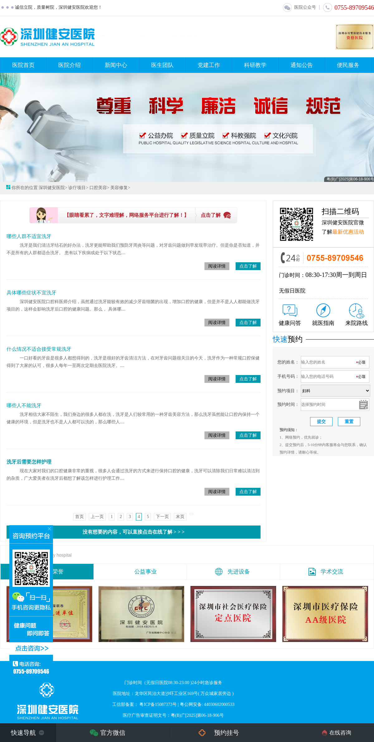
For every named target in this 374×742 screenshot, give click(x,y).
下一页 (162, 516)
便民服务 (348, 65)
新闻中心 (116, 65)
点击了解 (211, 215)
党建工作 (209, 65)
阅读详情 (217, 266)
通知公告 (301, 65)
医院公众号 (299, 7)
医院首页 (23, 65)
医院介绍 (69, 65)
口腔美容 (98, 187)
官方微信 (112, 732)
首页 (79, 516)
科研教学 (255, 65)
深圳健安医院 (52, 187)
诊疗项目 (77, 187)
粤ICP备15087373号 (158, 704)
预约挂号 (226, 732)
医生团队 (162, 65)
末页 (180, 516)
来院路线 (356, 314)
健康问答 (290, 315)
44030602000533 (219, 704)
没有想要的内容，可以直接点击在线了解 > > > (134, 532)
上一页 (97, 516)
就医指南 (323, 314)
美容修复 (119, 187)
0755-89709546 (348, 7)
